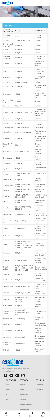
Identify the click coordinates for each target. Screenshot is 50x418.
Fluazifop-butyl (8, 286)
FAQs (7, 399)
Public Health (39, 387)
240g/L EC (18, 57)
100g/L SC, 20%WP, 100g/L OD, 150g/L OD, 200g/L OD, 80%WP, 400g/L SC (24, 268)
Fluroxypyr (6, 293)
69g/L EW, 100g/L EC (22, 221)
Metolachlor (7, 78)
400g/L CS (18, 158)
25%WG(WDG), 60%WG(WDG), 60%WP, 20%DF (23, 312)
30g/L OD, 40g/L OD (22, 151)
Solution (40, 380)
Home (7, 25)
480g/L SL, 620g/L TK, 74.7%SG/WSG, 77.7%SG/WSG (22, 299)
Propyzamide (7, 330)
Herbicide (12, 25)
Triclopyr (6, 119)
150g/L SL (18, 71)
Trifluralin (6, 350)
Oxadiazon (6, 191)
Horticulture (38, 392)
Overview (8, 387)
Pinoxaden (6, 138)
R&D (7, 394)
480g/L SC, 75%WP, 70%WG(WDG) (21, 196)
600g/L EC (18, 53)
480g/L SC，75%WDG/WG (24, 112)
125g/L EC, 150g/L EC (22, 286)
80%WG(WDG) (20, 228)
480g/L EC (18, 119)
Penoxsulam (7, 106)
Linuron (5, 201)
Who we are (11, 380)
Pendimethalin (8, 185)
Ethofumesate (8, 280)
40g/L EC (18, 36)
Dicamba (6, 64)
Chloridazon (7, 94)
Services (8, 389)
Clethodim (6, 236)
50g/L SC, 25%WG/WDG (23, 132)
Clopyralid (6, 274)
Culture (7, 384)
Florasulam (7, 132)
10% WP (18, 101)
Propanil (6, 174)
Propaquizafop (8, 86)
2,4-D (5, 244)
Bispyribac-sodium (7, 268)
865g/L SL (18, 45)
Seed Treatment (39, 389)
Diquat (5, 71)
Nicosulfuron (7, 319)
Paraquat (6, 41)
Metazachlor (7, 306)
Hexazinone (7, 214)
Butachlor (6, 53)
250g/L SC (18, 123)
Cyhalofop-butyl (8, 128)
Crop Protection (39, 384)
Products (24, 380)
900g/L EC (18, 253)
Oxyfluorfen (7, 324)
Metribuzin (6, 196)
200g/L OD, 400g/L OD (22, 128)
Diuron (5, 228)
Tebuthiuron (7, 337)
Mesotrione (7, 123)
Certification (9, 397)
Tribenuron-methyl (7, 343)
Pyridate (6, 169)
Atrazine (6, 260)
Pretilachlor (7, 180)
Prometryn (6, 82)
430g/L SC (18, 94)
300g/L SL (18, 274)
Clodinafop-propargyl (7, 57)
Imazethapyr (7, 208)
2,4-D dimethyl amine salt (8, 45)
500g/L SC (18, 49)
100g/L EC (18, 86)
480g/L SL (18, 64)
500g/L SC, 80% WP (21, 82)
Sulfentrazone (8, 112)
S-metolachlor (7, 158)
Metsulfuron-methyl (7, 312)
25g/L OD (18, 106)
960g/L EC (18, 78)
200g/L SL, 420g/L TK (22, 41)
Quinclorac (6, 163)
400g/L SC (18, 330)
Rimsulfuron (7, 151)
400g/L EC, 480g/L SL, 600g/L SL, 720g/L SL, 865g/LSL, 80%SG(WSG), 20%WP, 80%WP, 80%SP (23, 244)
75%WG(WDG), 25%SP (22, 214)
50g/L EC (18, 145)
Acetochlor (6, 253)
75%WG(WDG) (20, 319)
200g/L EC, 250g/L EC (22, 293)
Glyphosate (7, 299)
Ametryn (6, 49)
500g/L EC (18, 180)
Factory (8, 392)
